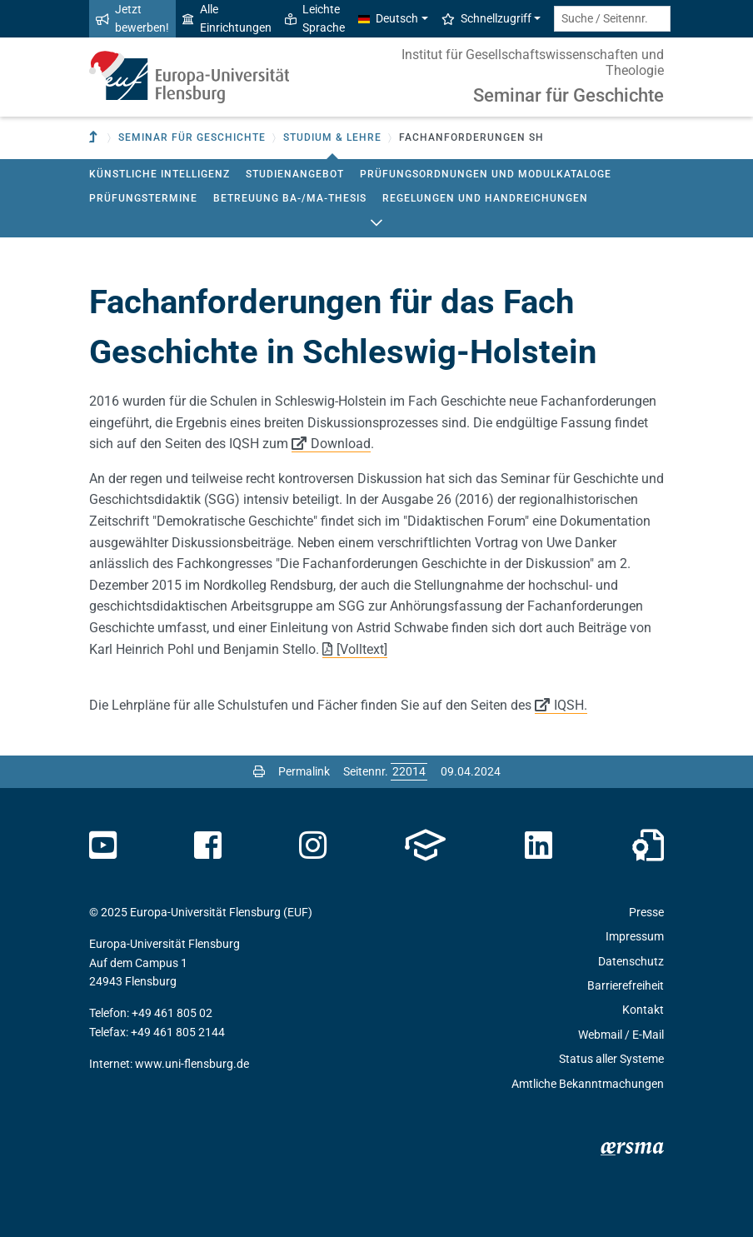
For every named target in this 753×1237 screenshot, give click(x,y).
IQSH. (570, 705)
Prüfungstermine (143, 198)
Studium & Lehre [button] (332, 137)
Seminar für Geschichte (568, 95)
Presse (646, 912)
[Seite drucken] (259, 771)
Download (341, 443)
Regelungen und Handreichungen (485, 198)
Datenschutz (631, 961)
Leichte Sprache (315, 18)
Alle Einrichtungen (227, 18)
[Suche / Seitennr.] (612, 19)
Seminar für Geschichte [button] (192, 137)
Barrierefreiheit (625, 985)
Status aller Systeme (611, 1058)
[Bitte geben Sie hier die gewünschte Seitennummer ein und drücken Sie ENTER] (409, 771)
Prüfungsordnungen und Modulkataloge (485, 174)
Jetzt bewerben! (132, 18)
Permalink (304, 771)
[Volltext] (362, 649)
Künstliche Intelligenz (159, 174)
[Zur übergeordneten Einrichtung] (95, 138)
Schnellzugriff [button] (486, 18)
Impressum (635, 936)
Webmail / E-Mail (621, 1034)
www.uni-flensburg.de (192, 1063)
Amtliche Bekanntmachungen (587, 1083)
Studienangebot (295, 174)
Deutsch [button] (388, 18)
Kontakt (643, 1009)
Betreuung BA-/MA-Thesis (290, 198)
